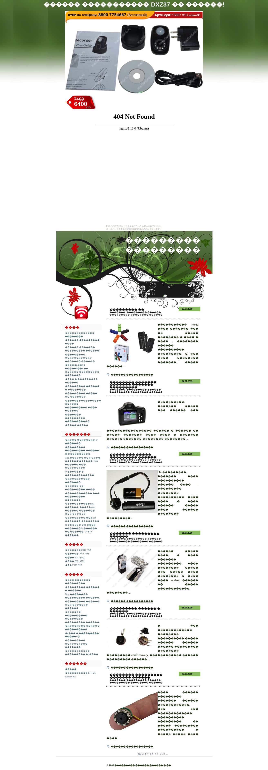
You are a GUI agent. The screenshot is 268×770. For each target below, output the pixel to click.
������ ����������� (132, 374)
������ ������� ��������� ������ (82, 349)
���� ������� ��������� (77, 582)
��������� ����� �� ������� (81, 395)
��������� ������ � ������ (135, 610)
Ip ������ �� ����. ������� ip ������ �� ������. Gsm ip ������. (81, 530)
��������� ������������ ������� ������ (80, 357)
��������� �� (127, 309)
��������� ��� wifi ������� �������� (82, 519)
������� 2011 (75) (78, 550)
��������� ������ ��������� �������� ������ (136, 313)
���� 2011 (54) (74, 557)
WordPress (70, 676)
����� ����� (76, 425)
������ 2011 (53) (77, 553)
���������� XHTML (80, 673)
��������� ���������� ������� (76, 643)
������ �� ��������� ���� (80, 488)
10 (163, 753)
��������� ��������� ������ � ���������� (82, 450)
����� (70, 669)
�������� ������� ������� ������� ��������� (133, 384)
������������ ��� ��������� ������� (82, 496)
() (139, 753)
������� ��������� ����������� (77, 417)
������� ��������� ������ (134, 535)
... (167, 753)
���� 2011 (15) (74, 561)
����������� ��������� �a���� (81, 653)
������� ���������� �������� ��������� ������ (82, 617)
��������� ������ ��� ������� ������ (82, 604)
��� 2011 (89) (73, 565)
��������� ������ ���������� (82, 627)
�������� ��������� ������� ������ (136, 676)
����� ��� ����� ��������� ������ (133, 456)
